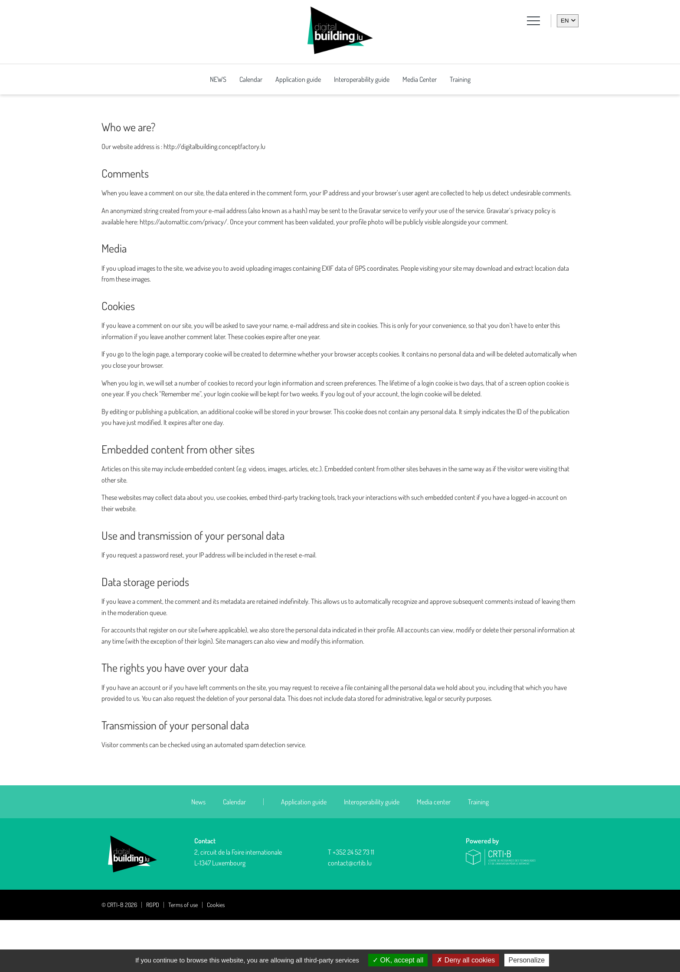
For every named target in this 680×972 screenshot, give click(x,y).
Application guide (298, 79)
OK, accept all (398, 960)
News (198, 853)
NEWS (218, 79)
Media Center (419, 79)
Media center (434, 853)
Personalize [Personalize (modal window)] (527, 960)
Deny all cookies (466, 960)
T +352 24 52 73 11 (351, 904)
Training (460, 79)
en (565, 20)
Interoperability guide (361, 79)
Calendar (250, 79)
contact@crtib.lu (350, 914)
